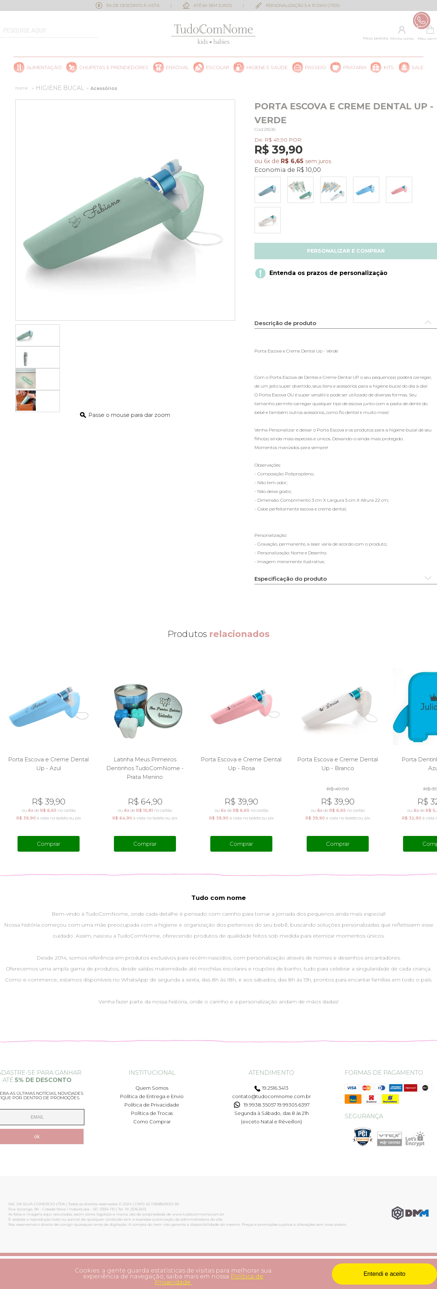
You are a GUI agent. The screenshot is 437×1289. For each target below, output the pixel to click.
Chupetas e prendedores (114, 67)
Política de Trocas (152, 1113)
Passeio (315, 67)
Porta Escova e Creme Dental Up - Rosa (241, 764)
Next (432, 755)
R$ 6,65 (292, 161)
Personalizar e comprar (346, 251)
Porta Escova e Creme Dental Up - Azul (48, 764)
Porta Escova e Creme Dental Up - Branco (337, 764)
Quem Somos (151, 1088)
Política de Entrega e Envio (152, 1096)
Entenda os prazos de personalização (328, 273)
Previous (5, 755)
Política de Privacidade (151, 1105)
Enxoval (177, 67)
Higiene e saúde (267, 67)
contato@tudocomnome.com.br (271, 1096)
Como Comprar (152, 1121)
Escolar (217, 67)
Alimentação (44, 67)
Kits (389, 67)
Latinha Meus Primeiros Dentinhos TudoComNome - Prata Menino (145, 768)
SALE (417, 67)
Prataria (355, 67)
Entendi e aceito (385, 1274)
